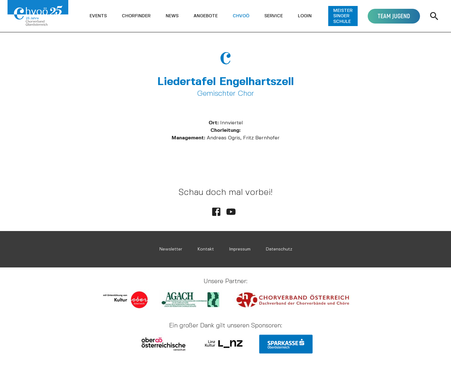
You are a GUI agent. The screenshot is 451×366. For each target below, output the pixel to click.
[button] (98, 16)
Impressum (240, 249)
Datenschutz (279, 249)
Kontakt (205, 249)
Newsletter (170, 249)
